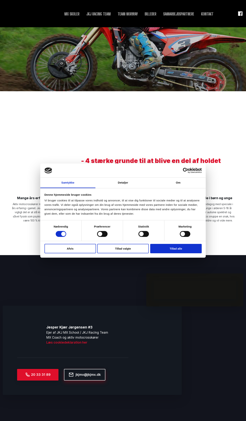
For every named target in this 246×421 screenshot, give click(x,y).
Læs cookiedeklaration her (66, 342)
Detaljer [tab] (123, 182)
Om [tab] (178, 182)
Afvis (70, 248)
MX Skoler (71, 13)
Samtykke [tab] (67, 182)
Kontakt (207, 13)
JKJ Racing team (98, 13)
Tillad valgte (123, 248)
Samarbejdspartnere (178, 13)
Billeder (150, 13)
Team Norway (128, 13)
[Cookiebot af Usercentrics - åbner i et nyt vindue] (186, 170)
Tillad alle (176, 248)
